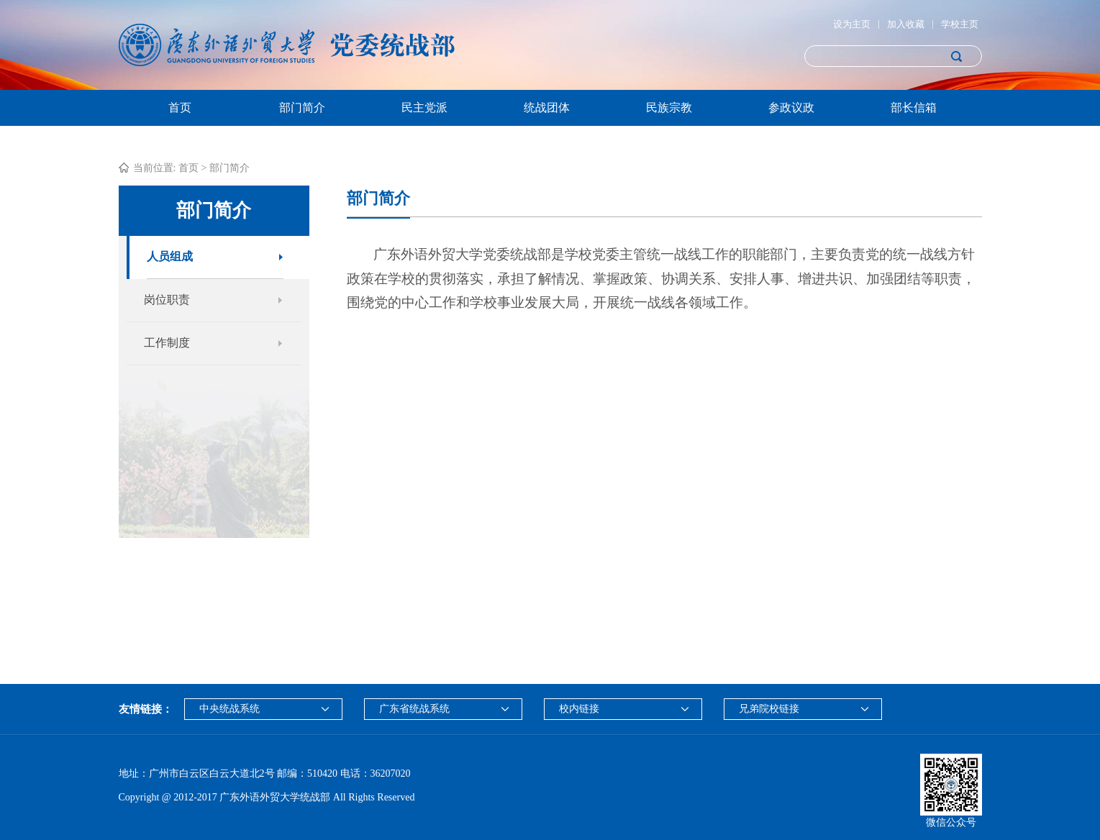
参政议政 (791, 107)
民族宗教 (669, 107)
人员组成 (170, 256)
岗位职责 (167, 299)
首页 (179, 107)
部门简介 (302, 107)
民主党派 (424, 107)
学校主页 (959, 24)
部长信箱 (914, 107)
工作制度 (167, 343)
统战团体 (547, 107)
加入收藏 (905, 24)
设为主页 (852, 24)
